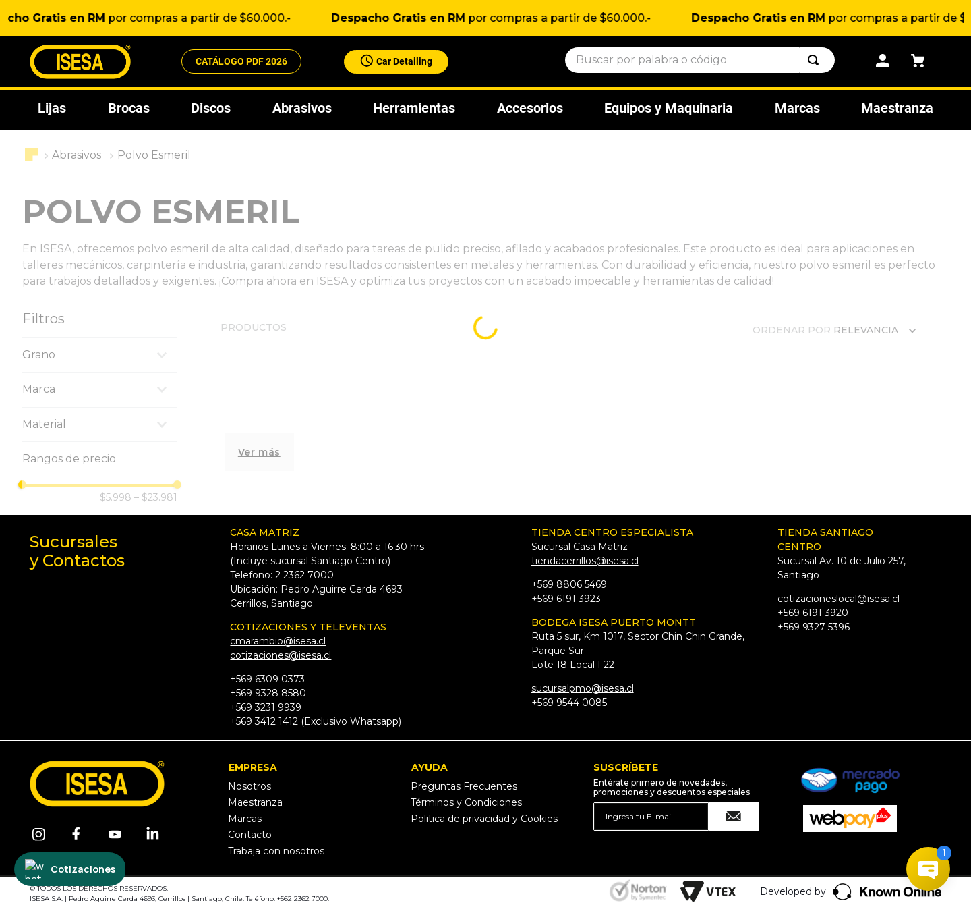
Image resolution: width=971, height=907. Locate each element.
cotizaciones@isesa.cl (280, 655)
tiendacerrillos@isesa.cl (585, 561)
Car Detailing (404, 62)
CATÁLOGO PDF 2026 (241, 63)
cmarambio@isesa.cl (278, 641)
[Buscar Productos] (816, 63)
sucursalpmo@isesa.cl (582, 688)
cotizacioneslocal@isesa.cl (838, 599)
